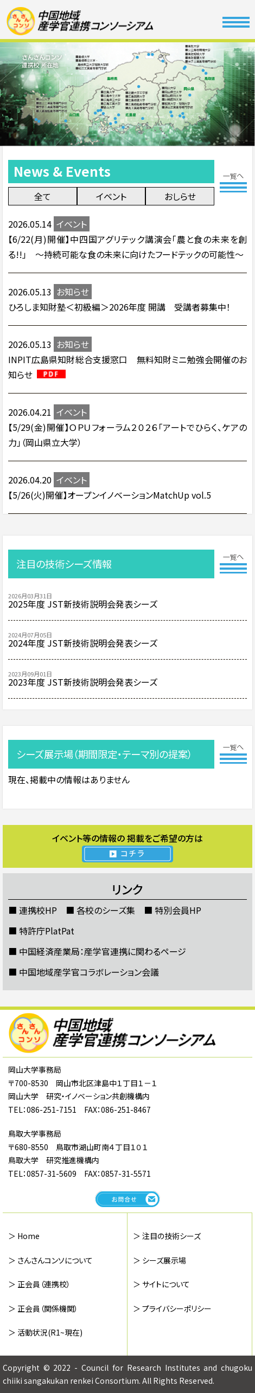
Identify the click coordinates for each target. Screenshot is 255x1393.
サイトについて (166, 1284)
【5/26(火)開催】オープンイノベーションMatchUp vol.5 (109, 494)
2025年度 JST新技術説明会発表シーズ (82, 603)
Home (28, 1235)
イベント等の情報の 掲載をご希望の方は (127, 846)
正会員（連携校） (44, 1284)
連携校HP (38, 910)
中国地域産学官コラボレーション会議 (89, 971)
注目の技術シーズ (171, 1235)
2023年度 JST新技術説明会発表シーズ (82, 681)
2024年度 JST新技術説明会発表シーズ (82, 642)
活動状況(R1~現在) (49, 1332)
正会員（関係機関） (47, 1308)
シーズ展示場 (164, 1260)
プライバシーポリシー (177, 1308)
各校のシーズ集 (105, 910)
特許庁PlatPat (46, 930)
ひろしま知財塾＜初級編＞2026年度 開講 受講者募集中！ (119, 306)
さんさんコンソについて (55, 1260)
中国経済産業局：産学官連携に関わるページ (102, 951)
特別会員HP (178, 910)
